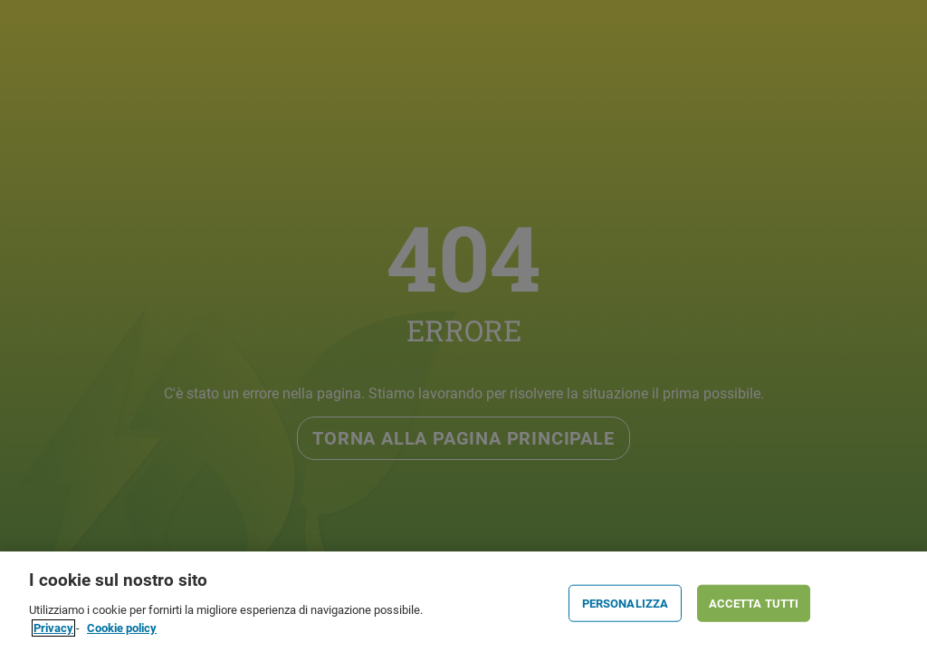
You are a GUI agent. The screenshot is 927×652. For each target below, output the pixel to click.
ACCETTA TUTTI (754, 607)
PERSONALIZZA (625, 607)
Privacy (53, 631)
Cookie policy (122, 631)
